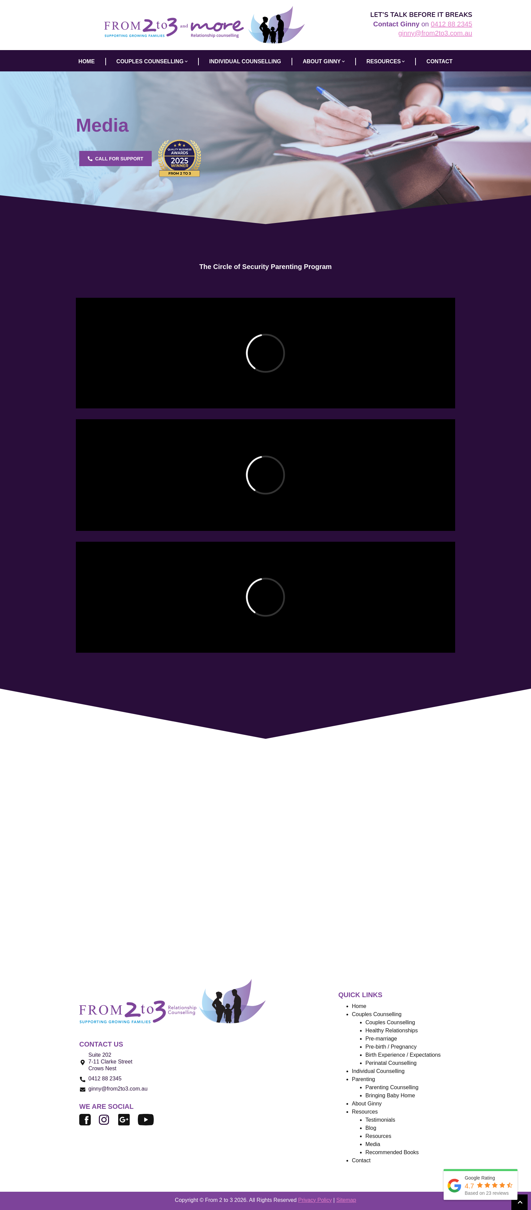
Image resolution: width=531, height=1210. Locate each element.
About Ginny (367, 1103)
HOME (87, 61)
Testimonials (380, 1120)
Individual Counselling (378, 1071)
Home (359, 1006)
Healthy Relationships (391, 1030)
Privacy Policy (315, 1200)
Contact (361, 1160)
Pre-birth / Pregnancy (391, 1047)
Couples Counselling (390, 1022)
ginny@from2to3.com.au (435, 33)
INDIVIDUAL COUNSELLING (245, 61)
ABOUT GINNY (324, 61)
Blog (370, 1128)
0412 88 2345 (451, 24)
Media (372, 1144)
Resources (385, 61)
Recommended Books (392, 1152)
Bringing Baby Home (390, 1095)
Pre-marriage (381, 1038)
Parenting (363, 1079)
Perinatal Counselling (391, 1063)
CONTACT (439, 61)
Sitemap (346, 1200)
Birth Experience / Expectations (403, 1055)
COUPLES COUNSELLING (152, 61)
